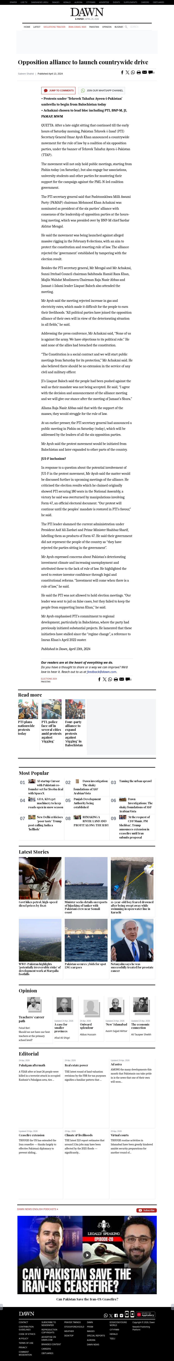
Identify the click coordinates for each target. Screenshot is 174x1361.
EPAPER (13, 2)
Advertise (104, 2)
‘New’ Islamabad (116, 1024)
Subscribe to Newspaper (48, 1323)
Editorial (29, 1053)
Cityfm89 (114, 1330)
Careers (145, 2)
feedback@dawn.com (101, 672)
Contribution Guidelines (26, 1328)
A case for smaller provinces (60, 1028)
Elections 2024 (49, 679)
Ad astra (116, 1064)
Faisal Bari (24, 1028)
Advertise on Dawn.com (48, 1338)
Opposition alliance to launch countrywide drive (83, 62)
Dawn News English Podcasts (37, 1209)
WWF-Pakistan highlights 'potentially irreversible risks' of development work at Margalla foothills (40, 969)
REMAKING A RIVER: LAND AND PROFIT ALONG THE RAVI (91, 821)
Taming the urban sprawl (135, 781)
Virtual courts (120, 1135)
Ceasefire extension (31, 1135)
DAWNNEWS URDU (39, 2)
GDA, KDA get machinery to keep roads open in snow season (45, 803)
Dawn (90, 1322)
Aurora (78, 2)
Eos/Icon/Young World (118, 1323)
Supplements (130, 2)
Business (120, 26)
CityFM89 (90, 2)
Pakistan (94, 26)
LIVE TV (24, 2)
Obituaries (158, 2)
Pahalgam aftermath (32, 1065)
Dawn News (93, 1345)
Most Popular (34, 773)
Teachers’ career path (31, 1019)
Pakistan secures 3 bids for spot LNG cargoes (85, 965)
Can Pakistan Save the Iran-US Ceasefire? (87, 1299)
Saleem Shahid (26, 73)
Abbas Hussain (88, 1034)
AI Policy (23, 1339)
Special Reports (96, 1336)
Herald (67, 2)
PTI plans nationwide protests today (26, 727)
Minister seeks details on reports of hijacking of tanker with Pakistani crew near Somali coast (86, 907)
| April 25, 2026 (87, 19)
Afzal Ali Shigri (62, 1037)
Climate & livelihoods (79, 1135)
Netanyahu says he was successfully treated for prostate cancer (132, 967)
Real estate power (76, 1065)
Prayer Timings (72, 1322)
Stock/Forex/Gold (74, 1327)
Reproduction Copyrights (49, 1331)
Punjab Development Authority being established (87, 803)
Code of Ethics (27, 1334)
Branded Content (51, 1344)
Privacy (23, 1347)
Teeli (112, 1339)
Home (27, 26)
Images (55, 2)
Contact (23, 1322)
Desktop (69, 1336)
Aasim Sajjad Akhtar (116, 1031)
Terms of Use (26, 1343)
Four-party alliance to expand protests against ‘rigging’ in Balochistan (74, 733)
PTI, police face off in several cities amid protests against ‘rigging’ (51, 731)
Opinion (106, 26)
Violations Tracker (54, 26)
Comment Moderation (25, 1353)
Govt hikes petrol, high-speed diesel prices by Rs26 (38, 903)
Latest (36, 26)
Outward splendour (86, 1026)
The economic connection (140, 1026)
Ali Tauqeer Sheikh (141, 1034)
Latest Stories (34, 852)
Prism (90, 1327)
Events (116, 2)
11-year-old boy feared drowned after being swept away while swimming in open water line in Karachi (132, 907)
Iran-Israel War (77, 26)
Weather (69, 1331)
